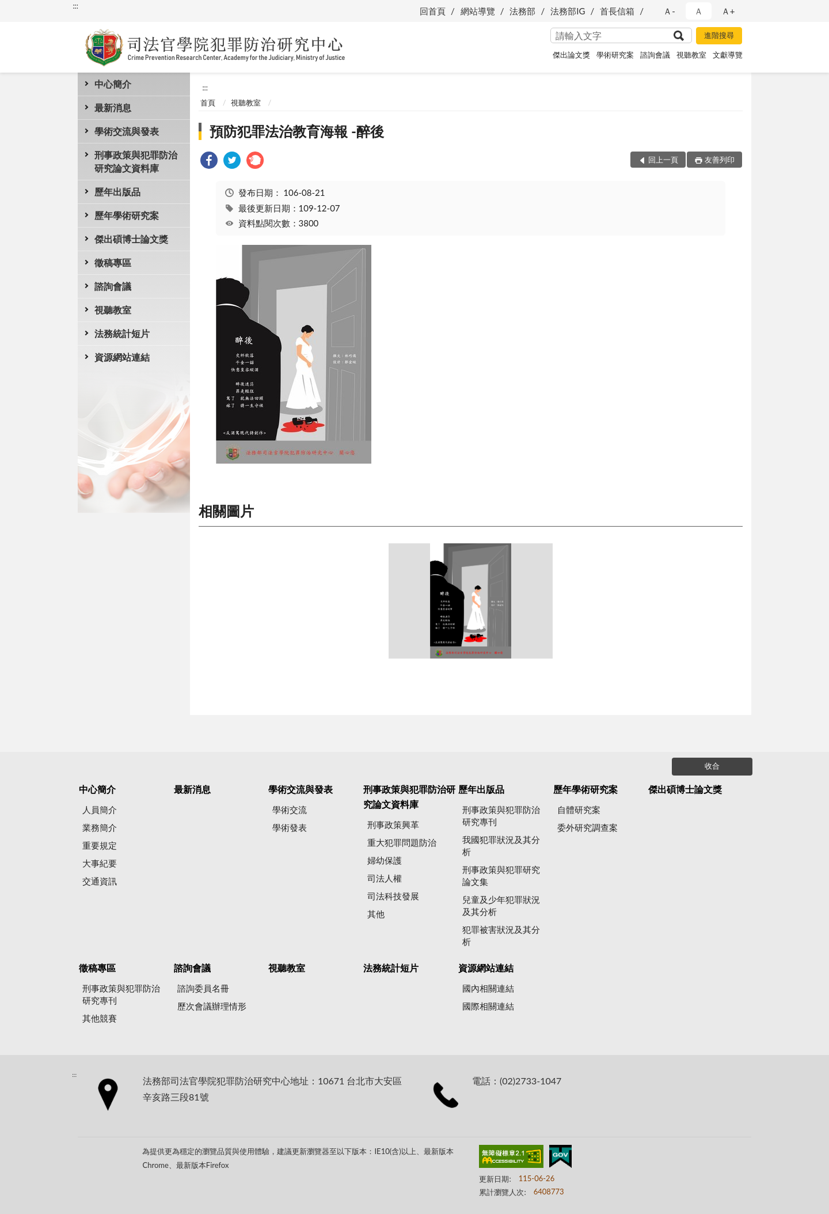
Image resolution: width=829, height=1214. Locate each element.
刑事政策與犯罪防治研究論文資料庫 (135, 161)
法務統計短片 (122, 333)
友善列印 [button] (720, 159)
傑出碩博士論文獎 (131, 238)
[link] (209, 162)
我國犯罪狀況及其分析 (501, 845)
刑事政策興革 (393, 824)
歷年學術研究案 (126, 215)
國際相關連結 (488, 1006)
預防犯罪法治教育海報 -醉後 (297, 131)
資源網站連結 (122, 356)
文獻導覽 (728, 54)
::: (75, 5)
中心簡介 (112, 83)
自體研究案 (578, 809)
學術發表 (289, 827)
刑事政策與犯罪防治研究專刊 (501, 815)
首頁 (207, 102)
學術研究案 (615, 54)
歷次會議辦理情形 (211, 1006)
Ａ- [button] (669, 11)
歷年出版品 (117, 191)
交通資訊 (99, 881)
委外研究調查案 (587, 827)
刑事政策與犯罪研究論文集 (501, 875)
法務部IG (567, 11)
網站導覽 (478, 11)
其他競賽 (99, 1018)
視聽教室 (691, 54)
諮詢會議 (655, 54)
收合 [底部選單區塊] (712, 765)
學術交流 (289, 809)
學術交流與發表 (126, 131)
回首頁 (433, 11)
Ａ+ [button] (728, 11)
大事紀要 (99, 863)
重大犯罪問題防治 (401, 842)
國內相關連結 (488, 988)
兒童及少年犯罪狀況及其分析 (501, 905)
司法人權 (384, 878)
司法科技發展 (393, 896)
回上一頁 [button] (663, 159)
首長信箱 (617, 11)
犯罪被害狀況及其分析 (501, 935)
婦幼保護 (384, 860)
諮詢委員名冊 (203, 988)
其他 (376, 914)
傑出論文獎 (571, 54)
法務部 (522, 11)
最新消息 (112, 107)
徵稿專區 (112, 262)
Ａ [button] (698, 11)
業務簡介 (99, 827)
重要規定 (99, 845)
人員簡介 (99, 809)
